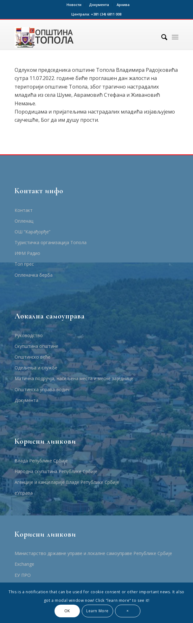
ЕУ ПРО (23, 575)
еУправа (24, 493)
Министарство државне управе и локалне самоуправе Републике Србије (93, 553)
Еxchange (24, 564)
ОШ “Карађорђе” (32, 232)
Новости (74, 4)
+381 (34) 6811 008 (106, 14)
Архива (123, 4)
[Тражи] (161, 37)
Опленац (24, 221)
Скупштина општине (36, 346)
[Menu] (175, 37)
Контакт (24, 210)
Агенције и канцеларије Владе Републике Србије (67, 482)
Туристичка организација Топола (51, 242)
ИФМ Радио (27, 253)
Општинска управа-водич (42, 389)
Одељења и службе (36, 368)
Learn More (97, 611)
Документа (99, 4)
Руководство (29, 335)
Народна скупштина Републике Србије (56, 471)
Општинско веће (32, 357)
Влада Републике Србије (41, 461)
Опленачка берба (34, 275)
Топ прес (24, 264)
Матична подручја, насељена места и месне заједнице (74, 378)
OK (67, 611)
